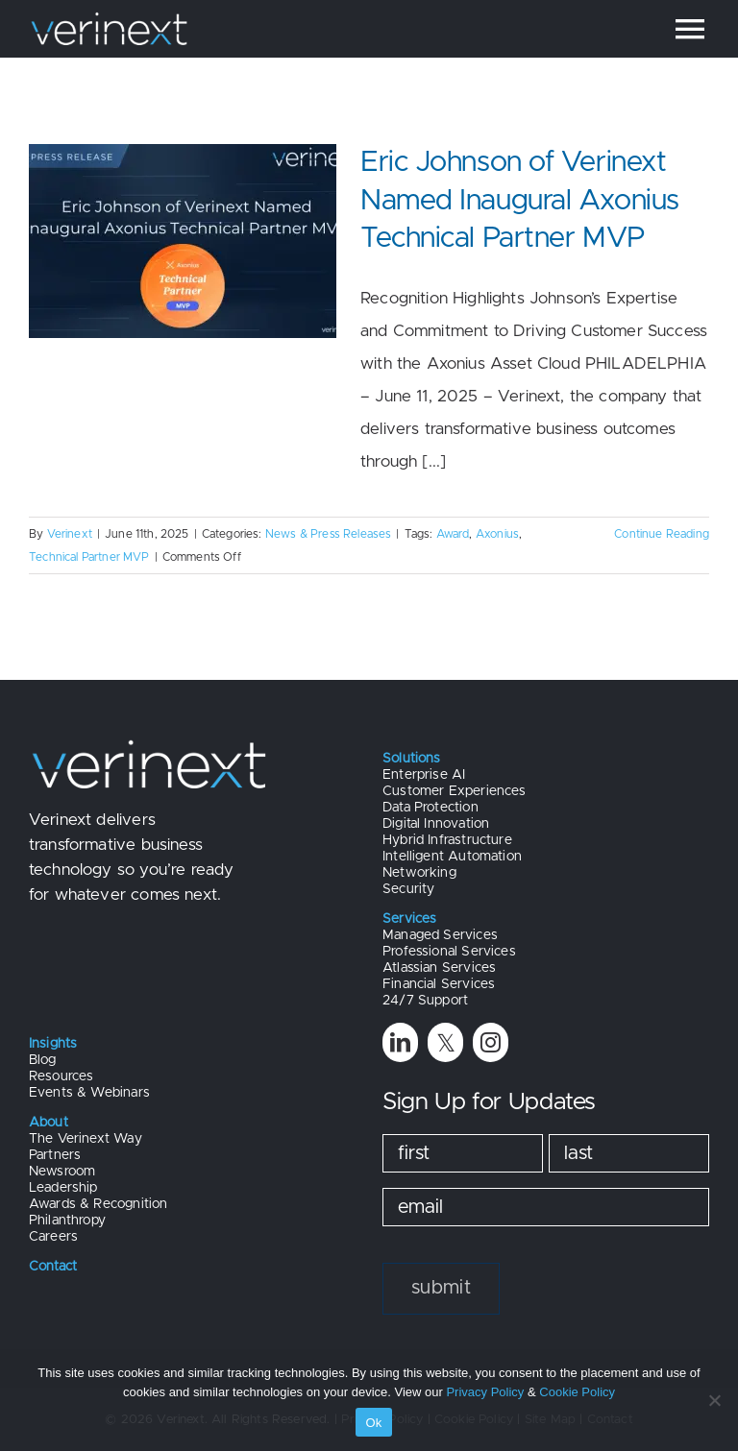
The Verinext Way (85, 1139)
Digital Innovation (435, 824)
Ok (373, 1422)
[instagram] (490, 1042)
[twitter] (445, 1042)
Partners (55, 1155)
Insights (53, 1044)
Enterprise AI (423, 775)
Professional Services (449, 951)
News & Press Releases (328, 534)
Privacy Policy (485, 1392)
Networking (419, 873)
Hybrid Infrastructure (447, 840)
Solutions (411, 758)
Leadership (63, 1188)
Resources (61, 1076)
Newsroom (62, 1171)
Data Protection (430, 807)
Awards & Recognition (98, 1204)
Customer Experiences (454, 791)
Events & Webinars (89, 1093)
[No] (714, 1400)
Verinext (69, 534)
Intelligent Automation (452, 856)
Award (453, 534)
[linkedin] (400, 1042)
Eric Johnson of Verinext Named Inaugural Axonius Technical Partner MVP (519, 200)
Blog (43, 1060)
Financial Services (438, 984)
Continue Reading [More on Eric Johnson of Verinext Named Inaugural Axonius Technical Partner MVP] (661, 534)
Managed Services (440, 935)
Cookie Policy (577, 1392)
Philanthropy (67, 1220)
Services (409, 919)
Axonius (497, 534)
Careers (53, 1237)
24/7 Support (425, 1000)
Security (408, 889)
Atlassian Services (439, 968)
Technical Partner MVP (89, 557)
